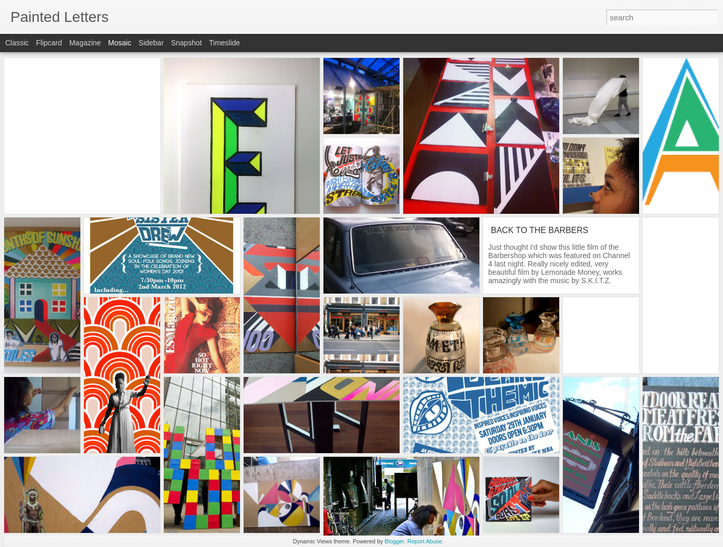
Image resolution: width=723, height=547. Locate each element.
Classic (17, 43)
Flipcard (49, 43)
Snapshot (186, 43)
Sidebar (151, 43)
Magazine (85, 43)
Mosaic (119, 43)
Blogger (394, 541)
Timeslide (224, 43)
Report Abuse (424, 541)
